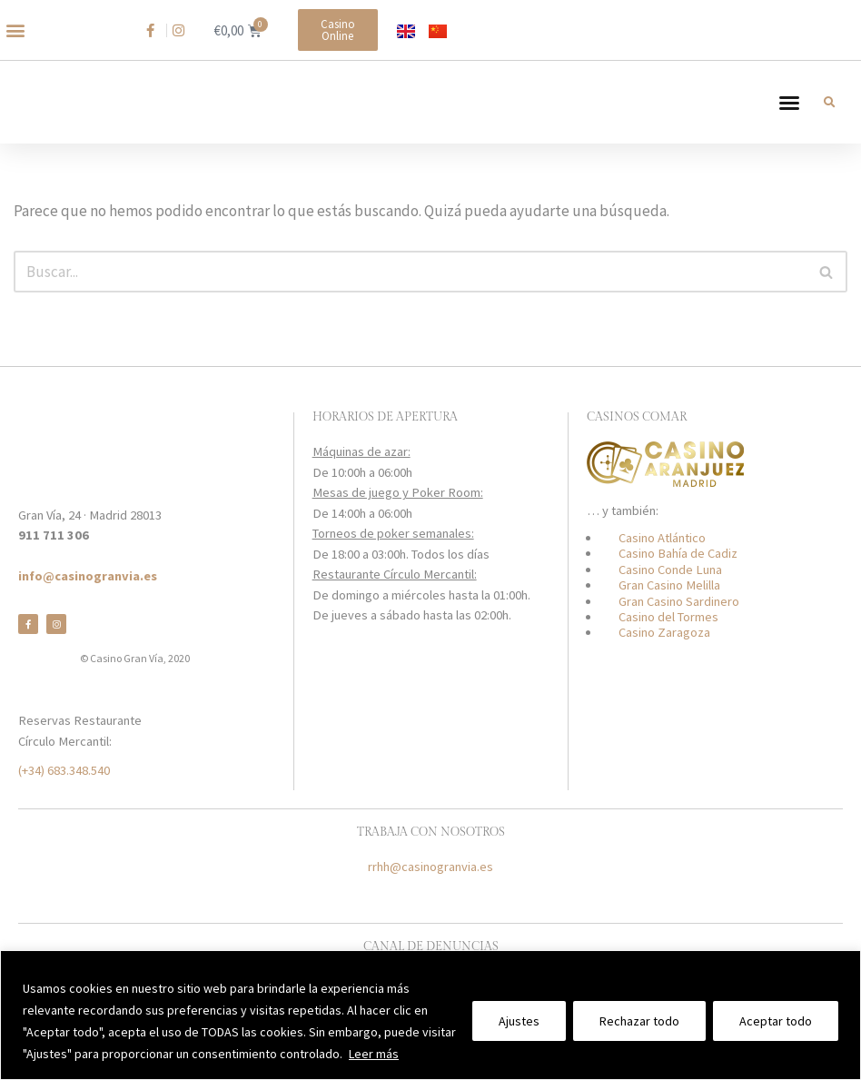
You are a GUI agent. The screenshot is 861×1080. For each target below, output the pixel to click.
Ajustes (519, 1021)
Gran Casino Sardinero (679, 601)
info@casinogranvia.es (87, 576)
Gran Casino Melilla (669, 585)
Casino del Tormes (668, 617)
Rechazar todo (639, 1021)
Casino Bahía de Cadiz (678, 553)
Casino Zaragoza (664, 632)
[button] (15, 30)
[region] (430, 1015)
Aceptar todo (775, 1021)
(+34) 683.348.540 (64, 770)
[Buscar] (410, 289)
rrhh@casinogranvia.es (430, 866)
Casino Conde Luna (670, 569)
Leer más (374, 1053)
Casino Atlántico (662, 538)
